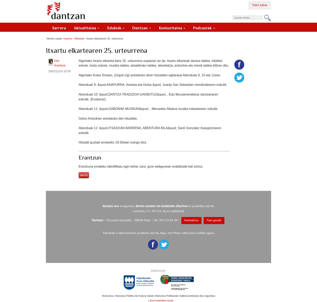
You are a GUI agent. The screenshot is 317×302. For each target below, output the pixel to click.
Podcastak (204, 28)
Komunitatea (172, 28)
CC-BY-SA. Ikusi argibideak (165, 211)
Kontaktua (191, 220)
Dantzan (141, 28)
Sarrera (59, 28)
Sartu (84, 175)
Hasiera (67, 38)
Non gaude (214, 220)
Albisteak (79, 38)
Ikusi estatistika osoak (161, 300)
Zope (163, 233)
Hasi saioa (259, 5)
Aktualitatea (86, 28)
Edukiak (116, 28)
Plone (177, 233)
